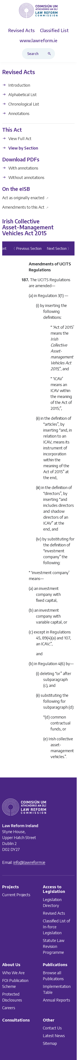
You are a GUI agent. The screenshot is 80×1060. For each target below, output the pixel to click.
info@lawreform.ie (29, 862)
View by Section (20, 147)
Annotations (15, 113)
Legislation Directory (52, 902)
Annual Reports (56, 999)
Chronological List (20, 103)
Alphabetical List (19, 94)
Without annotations (23, 177)
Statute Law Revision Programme (53, 946)
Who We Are (13, 972)
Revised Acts (54, 913)
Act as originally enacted (25, 197)
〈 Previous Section (27, 248)
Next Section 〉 (59, 248)
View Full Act (16, 138)
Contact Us (52, 1027)
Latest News (54, 1035)
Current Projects (16, 894)
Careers (8, 1007)
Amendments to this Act (25, 207)
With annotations (20, 167)
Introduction (16, 85)
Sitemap (50, 1043)
